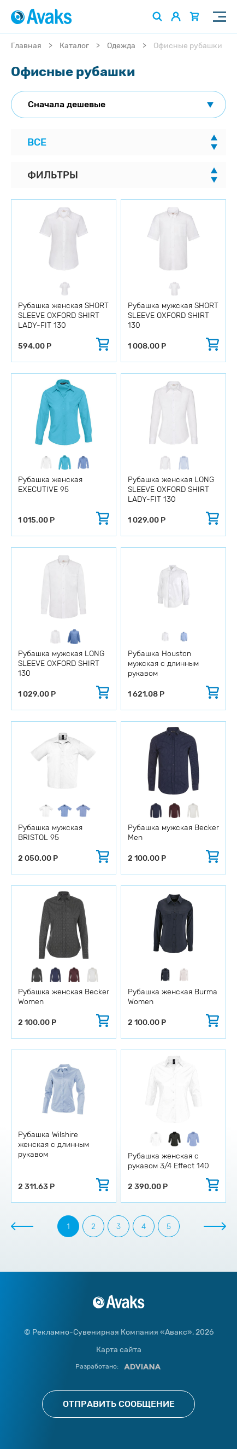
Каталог (74, 45)
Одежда (121, 45)
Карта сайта (118, 1349)
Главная (26, 45)
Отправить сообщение (119, 1404)
